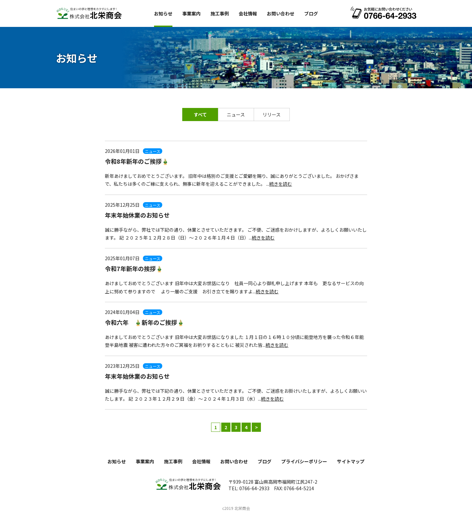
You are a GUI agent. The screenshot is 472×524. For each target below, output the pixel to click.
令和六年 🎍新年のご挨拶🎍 (144, 322)
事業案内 (191, 13)
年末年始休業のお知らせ (137, 215)
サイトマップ (350, 461)
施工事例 (219, 13)
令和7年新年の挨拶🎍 (134, 268)
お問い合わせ (280, 13)
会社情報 (248, 13)
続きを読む (280, 183)
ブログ (311, 13)
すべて (200, 114)
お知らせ (163, 13)
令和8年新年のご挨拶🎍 (137, 161)
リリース (272, 114)
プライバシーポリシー (304, 461)
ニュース (236, 114)
